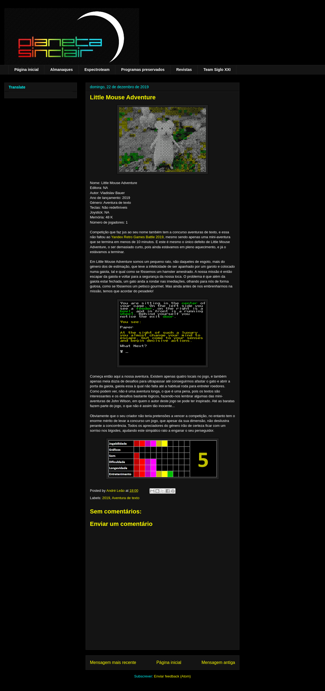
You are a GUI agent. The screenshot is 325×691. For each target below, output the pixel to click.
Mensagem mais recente (113, 662)
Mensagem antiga (218, 662)
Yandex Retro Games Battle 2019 (137, 237)
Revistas (184, 69)
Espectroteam (97, 69)
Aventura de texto (125, 498)
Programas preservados (142, 69)
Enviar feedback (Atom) (172, 676)
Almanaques (61, 69)
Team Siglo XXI (216, 69)
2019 (106, 498)
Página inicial (26, 69)
